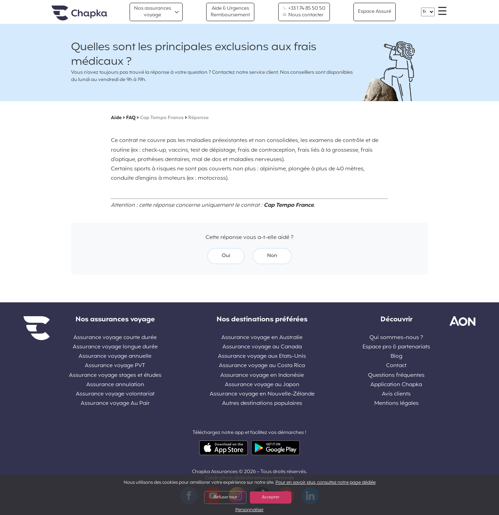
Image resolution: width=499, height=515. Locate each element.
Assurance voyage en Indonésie (262, 375)
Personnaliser (249, 510)
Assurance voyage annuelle (115, 356)
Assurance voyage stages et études (115, 375)
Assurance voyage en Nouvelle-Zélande (262, 394)
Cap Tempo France (162, 118)
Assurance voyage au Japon (262, 385)
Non (272, 255)
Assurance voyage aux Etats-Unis (262, 356)
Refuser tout (225, 497)
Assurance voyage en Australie (262, 337)
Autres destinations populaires (262, 403)
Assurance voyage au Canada (262, 347)
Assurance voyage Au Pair (115, 403)
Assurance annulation (115, 385)
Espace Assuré (374, 11)
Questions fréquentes (396, 375)
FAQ (130, 118)
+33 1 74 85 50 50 (304, 9)
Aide (116, 118)
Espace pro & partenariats (396, 347)
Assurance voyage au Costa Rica (262, 366)
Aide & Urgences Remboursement (230, 11)
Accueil (79, 13)
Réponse (198, 118)
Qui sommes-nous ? (396, 337)
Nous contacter (303, 15)
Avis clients (396, 394)
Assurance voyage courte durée (115, 337)
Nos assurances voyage (152, 11)
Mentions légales (396, 403)
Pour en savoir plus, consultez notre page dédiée (325, 482)
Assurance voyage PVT (115, 366)
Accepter (270, 497)
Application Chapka (396, 385)
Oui (226, 255)
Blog (396, 356)
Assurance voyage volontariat (115, 394)
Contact (396, 366)
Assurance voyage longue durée (115, 347)
